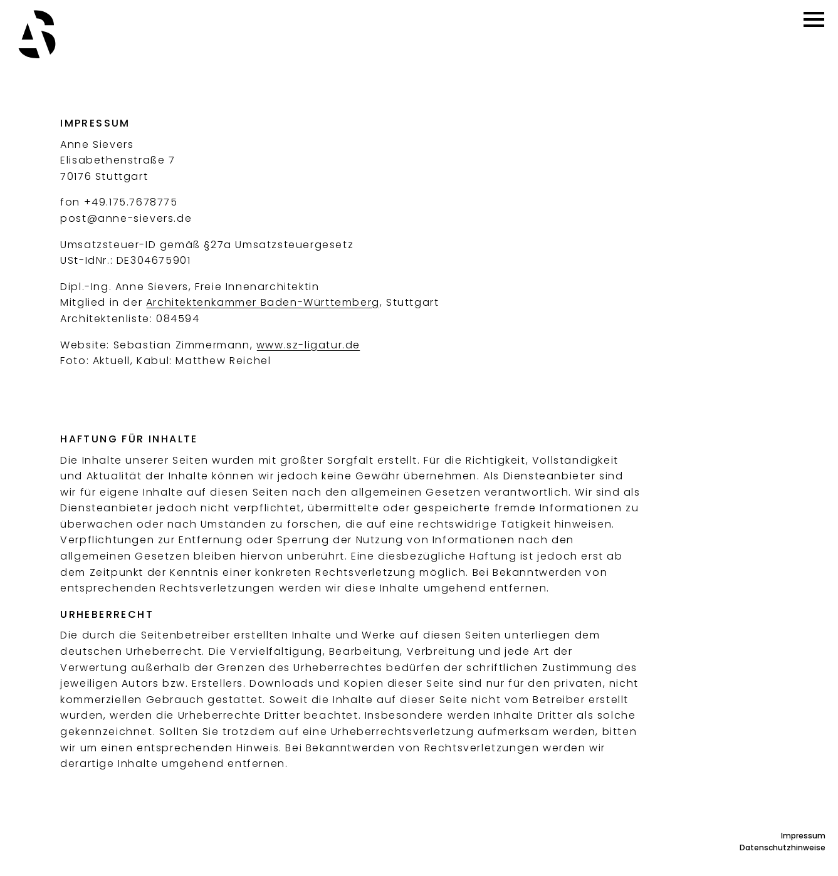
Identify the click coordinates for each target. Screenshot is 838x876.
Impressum (803, 835)
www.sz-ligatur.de (308, 345)
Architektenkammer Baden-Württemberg (263, 302)
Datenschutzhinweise (782, 847)
